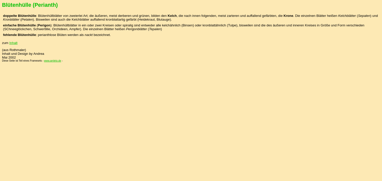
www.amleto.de (52, 60)
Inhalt (13, 43)
